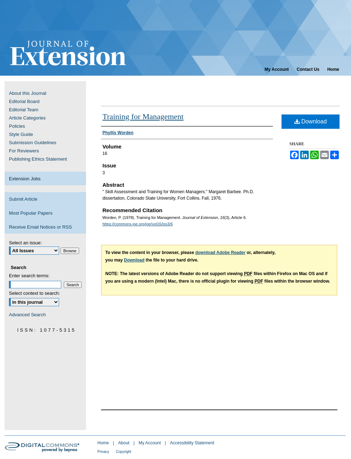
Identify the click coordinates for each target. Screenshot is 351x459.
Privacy (103, 452)
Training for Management (142, 116)
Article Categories (27, 118)
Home (103, 442)
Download (310, 121)
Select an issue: (25, 242)
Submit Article (23, 199)
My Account (150, 442)
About (124, 442)
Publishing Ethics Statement (38, 159)
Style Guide (21, 134)
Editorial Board (24, 101)
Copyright (123, 452)
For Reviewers (24, 150)
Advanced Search (27, 314)
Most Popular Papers (30, 213)
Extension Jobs (24, 178)
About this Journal (27, 93)
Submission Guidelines (32, 142)
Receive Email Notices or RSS (40, 227)
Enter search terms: (29, 275)
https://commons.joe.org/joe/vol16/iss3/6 (137, 224)
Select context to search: (34, 293)
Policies (17, 126)
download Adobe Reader (220, 252)
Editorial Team (23, 109)
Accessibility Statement (192, 442)
